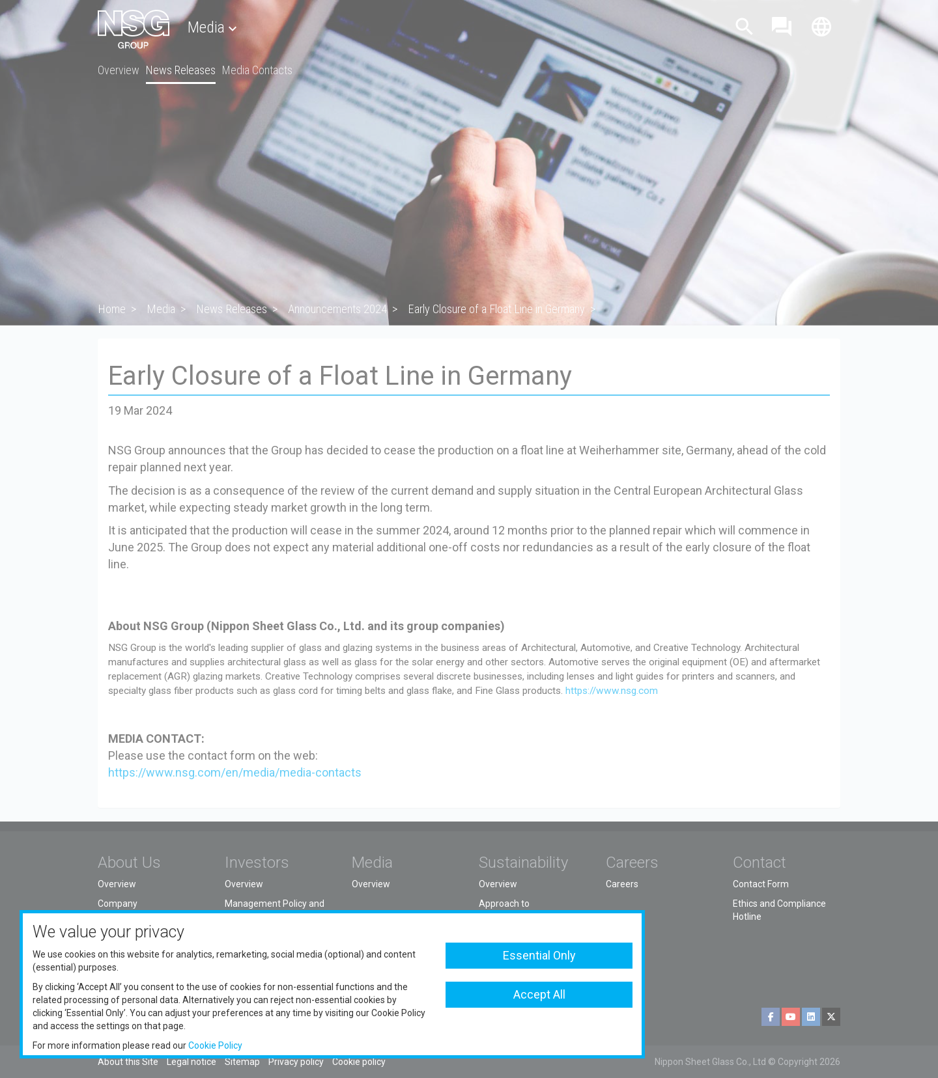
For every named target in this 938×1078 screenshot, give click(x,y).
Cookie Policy (215, 1045)
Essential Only (539, 955)
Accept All (539, 994)
